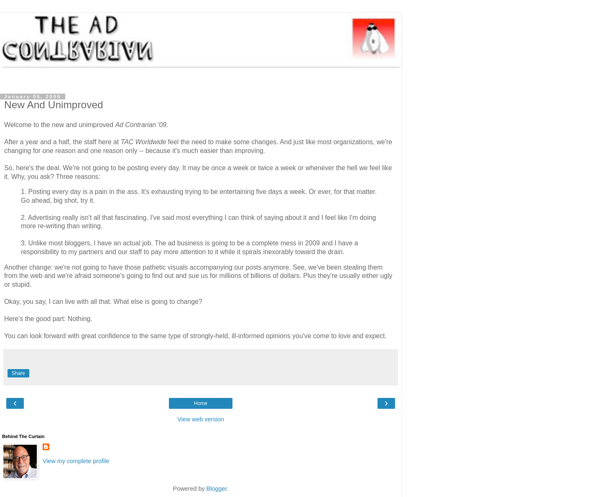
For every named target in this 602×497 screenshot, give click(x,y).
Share (18, 373)
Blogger (217, 488)
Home (200, 403)
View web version (200, 419)
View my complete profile (76, 461)
